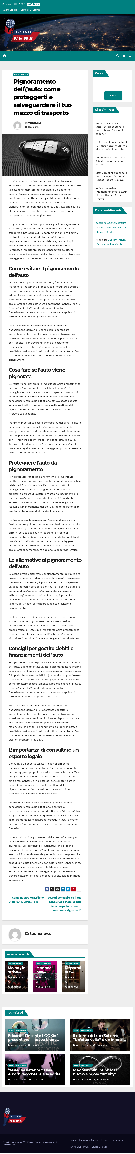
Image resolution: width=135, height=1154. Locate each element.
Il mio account (117, 1140)
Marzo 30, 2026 (84, 1081)
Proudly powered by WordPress (18, 1142)
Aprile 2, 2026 (84, 1046)
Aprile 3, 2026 (19, 1046)
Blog (11, 1031)
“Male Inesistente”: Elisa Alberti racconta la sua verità (111, 162)
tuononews (34, 123)
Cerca (99, 74)
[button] (117, 56)
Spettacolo (21, 1031)
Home (73, 1140)
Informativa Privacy (79, 1147)
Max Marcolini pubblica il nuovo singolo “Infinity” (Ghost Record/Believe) (111, 177)
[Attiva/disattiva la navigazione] (129, 56)
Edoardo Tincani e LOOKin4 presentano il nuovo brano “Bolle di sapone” (33, 1040)
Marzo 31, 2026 (19, 1081)
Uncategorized (21, 75)
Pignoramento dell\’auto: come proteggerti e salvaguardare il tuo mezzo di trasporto (42, 97)
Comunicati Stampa (30, 10)
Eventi (104, 1140)
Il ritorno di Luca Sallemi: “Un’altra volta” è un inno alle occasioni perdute (112, 146)
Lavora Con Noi (9, 10)
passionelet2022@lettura (111, 223)
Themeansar (8, 1145)
